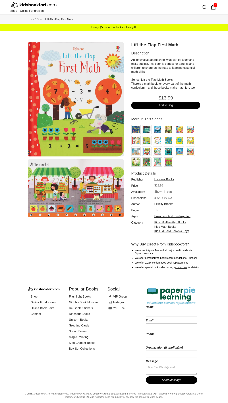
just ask (193, 257)
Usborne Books (164, 179)
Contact (36, 313)
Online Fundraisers (32, 10)
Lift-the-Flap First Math (59, 19)
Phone (150, 334)
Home (31, 19)
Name (150, 306)
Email (150, 320)
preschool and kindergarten (172, 216)
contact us (181, 267)
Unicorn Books (78, 319)
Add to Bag (166, 105)
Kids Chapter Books (82, 342)
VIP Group (120, 296)
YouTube (119, 308)
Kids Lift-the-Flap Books (170, 222)
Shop (13, 10)
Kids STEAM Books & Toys (171, 231)
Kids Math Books (165, 226)
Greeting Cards (79, 325)
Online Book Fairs (42, 308)
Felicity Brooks (163, 203)
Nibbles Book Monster (83, 302)
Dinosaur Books (79, 313)
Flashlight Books (80, 296)
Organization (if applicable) (164, 347)
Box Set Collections (82, 348)
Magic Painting (79, 337)
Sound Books (78, 331)
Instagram (119, 302)
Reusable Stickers (81, 308)
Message (152, 361)
